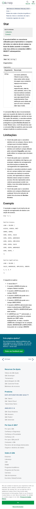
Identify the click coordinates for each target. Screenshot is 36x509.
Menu (33, 3)
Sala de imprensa (10, 475)
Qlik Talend (8, 398)
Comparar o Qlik (10, 442)
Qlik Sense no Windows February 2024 (18, 8)
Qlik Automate (9, 420)
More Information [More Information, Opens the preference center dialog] (18, 506)
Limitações (8, 32)
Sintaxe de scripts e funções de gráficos (18, 13)
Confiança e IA (9, 437)
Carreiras (8, 473)
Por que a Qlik (9, 429)
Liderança (8, 459)
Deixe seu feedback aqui (14, 351)
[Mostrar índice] (3, 8)
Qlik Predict (8, 417)
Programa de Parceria (12, 470)
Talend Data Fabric (11, 404)
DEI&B (7, 464)
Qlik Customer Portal (11, 383)
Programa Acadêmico (12, 467)
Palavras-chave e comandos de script (17, 15)
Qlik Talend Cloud (10, 401)
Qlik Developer (10, 375)
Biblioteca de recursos (12, 386)
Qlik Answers (9, 414)
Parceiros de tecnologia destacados (17, 445)
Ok (18, 502)
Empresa (8, 456)
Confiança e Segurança (12, 431)
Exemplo (8, 34)
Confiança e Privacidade (13, 434)
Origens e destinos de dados (14, 447)
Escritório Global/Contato (13, 478)
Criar (7, 11)
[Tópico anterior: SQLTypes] (9, 359)
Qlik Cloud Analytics (11, 411)
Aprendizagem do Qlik (12, 381)
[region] (18, 496)
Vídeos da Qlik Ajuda (12, 373)
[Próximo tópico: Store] (26, 359)
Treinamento (9, 378)
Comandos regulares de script (15, 18)
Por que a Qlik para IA (12, 439)
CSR (6, 462)
